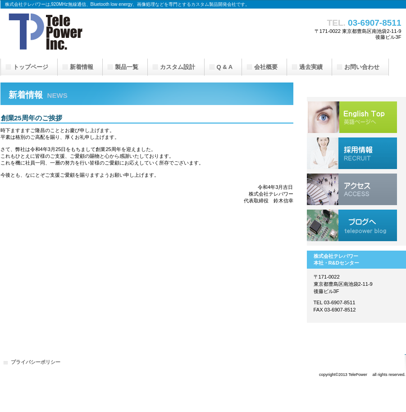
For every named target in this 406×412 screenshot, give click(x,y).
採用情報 (352, 153)
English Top (352, 117)
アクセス (352, 189)
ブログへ (352, 225)
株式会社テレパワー (90, 34)
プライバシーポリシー (35, 362)
